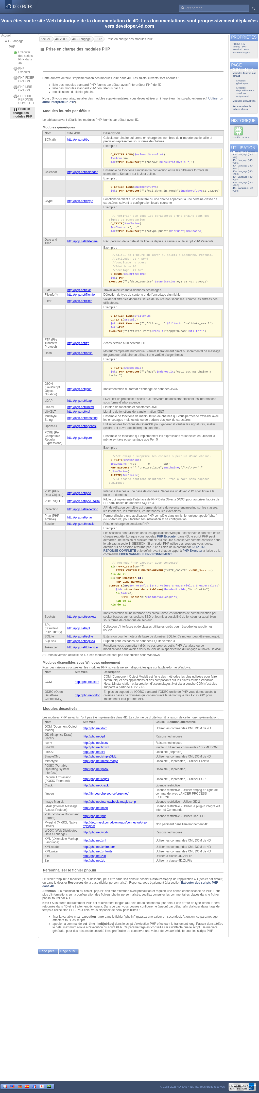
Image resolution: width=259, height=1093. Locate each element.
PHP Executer (21, 70)
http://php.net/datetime (82, 244)
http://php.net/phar (79, 526)
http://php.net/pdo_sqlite (83, 510)
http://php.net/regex (96, 791)
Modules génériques (59, 127)
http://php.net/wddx (95, 844)
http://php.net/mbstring (82, 424)
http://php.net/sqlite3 (81, 652)
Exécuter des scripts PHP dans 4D (23, 58)
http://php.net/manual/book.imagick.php (109, 813)
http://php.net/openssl (81, 432)
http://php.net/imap (95, 819)
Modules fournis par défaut (66, 111)
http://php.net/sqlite (80, 648)
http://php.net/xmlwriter (98, 863)
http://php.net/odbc (87, 707)
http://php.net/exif (79, 294)
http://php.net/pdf (94, 828)
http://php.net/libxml (80, 413)
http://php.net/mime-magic (100, 773)
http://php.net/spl (78, 640)
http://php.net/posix (95, 781)
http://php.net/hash (79, 359)
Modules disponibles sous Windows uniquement (81, 674)
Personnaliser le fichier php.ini (69, 882)
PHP (12, 46)
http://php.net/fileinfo (81, 299)
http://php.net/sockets (81, 628)
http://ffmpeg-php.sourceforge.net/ (106, 805)
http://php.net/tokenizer (82, 659)
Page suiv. (68, 963)
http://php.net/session (81, 532)
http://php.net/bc (78, 139)
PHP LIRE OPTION (22, 88)
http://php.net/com (87, 693)
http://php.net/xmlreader (99, 858)
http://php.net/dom (95, 740)
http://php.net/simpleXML (99, 768)
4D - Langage (14, 41)
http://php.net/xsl (78, 418)
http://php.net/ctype (80, 202)
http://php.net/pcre (79, 444)
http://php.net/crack (96, 797)
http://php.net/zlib (94, 867)
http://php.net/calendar (82, 173)
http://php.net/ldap (79, 407)
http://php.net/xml (94, 852)
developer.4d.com (134, 26)
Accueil (6, 35)
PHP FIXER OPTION (23, 79)
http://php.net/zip (94, 872)
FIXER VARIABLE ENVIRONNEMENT (145, 563)
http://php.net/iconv (95, 754)
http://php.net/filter (79, 305)
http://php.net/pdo (79, 501)
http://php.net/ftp (78, 349)
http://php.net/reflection (82, 518)
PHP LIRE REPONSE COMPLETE (24, 99)
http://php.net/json (79, 395)
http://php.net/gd (94, 748)
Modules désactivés (60, 720)
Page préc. (47, 963)
